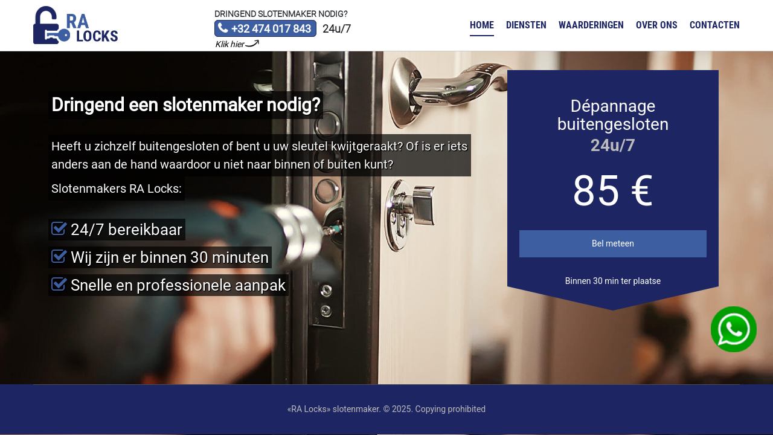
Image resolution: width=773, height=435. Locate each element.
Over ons (657, 25)
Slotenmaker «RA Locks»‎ (75, 25)
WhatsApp (734, 329)
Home (482, 25)
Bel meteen (613, 243)
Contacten (715, 25)
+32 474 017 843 (264, 29)
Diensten (526, 25)
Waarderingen (591, 25)
